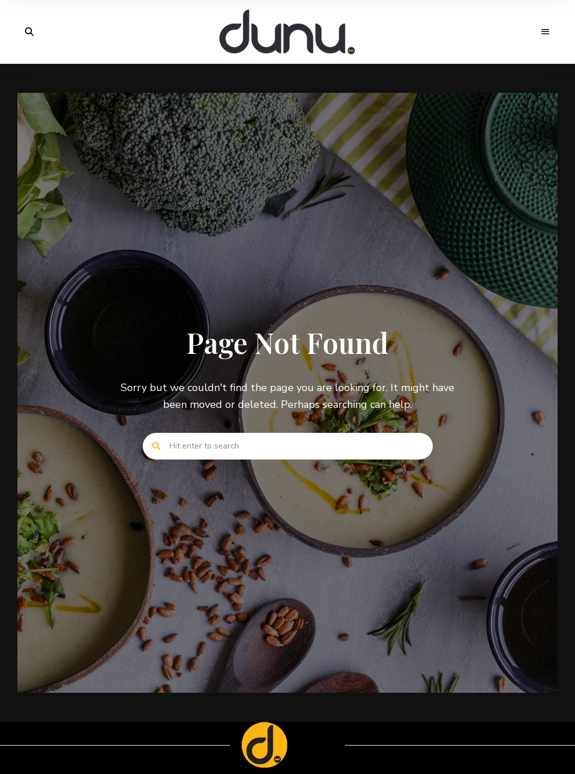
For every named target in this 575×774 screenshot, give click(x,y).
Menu (546, 32)
